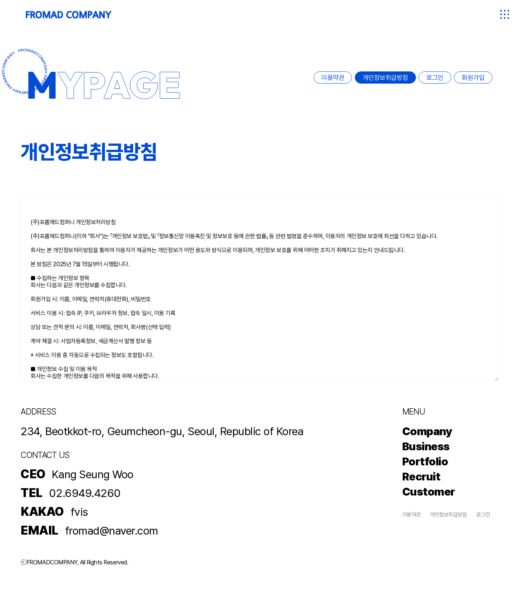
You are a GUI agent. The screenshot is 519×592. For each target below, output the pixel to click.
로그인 (435, 77)
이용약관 (332, 77)
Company (427, 431)
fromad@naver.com (111, 530)
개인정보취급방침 (385, 77)
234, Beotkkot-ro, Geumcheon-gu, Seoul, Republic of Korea (162, 431)
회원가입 (473, 77)
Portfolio (425, 461)
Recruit (421, 476)
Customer (428, 491)
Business (426, 446)
